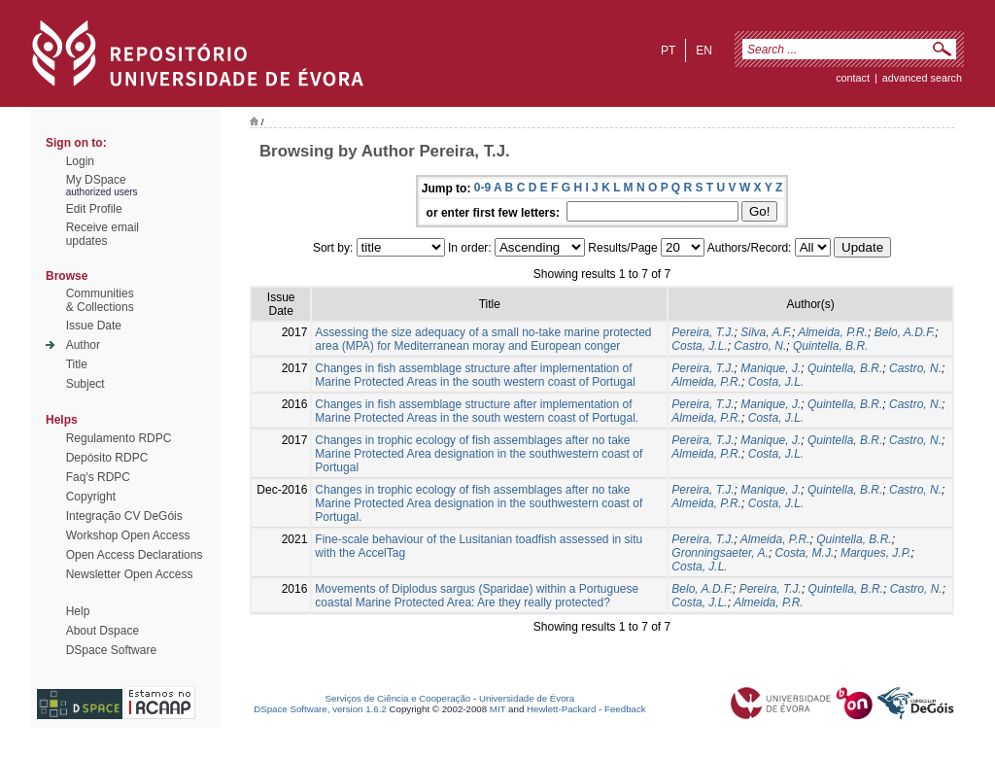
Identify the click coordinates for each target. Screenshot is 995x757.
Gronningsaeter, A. (720, 553)
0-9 (482, 187)
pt (668, 50)
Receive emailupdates (102, 234)
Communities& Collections (100, 300)
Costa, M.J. (805, 553)
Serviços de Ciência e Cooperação (398, 698)
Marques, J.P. (875, 553)
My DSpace (96, 180)
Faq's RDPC (98, 477)
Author (83, 345)
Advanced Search (922, 78)
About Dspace (102, 630)
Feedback (625, 709)
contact (853, 78)
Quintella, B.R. (830, 346)
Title (76, 364)
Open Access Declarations (134, 555)
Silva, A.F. (766, 332)
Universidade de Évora (526, 698)
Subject (85, 384)
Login (80, 161)
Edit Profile (94, 209)
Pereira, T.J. (702, 332)
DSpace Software (111, 650)
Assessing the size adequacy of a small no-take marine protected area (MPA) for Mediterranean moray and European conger (483, 339)
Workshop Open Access (128, 535)
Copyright (91, 496)
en (704, 50)
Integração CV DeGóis (124, 516)
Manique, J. (770, 368)
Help (78, 611)
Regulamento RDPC (119, 438)
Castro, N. (760, 346)
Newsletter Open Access (129, 574)
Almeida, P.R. (833, 332)
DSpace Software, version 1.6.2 (320, 709)
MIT (498, 709)
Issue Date (93, 325)
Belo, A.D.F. (905, 332)
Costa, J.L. (699, 346)
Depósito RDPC (107, 458)
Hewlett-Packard (561, 709)
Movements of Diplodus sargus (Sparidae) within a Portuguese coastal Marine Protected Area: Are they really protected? (476, 595)
